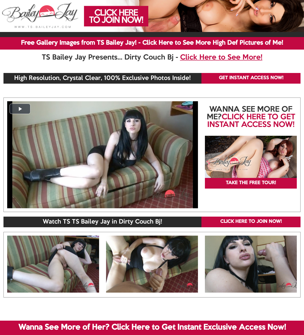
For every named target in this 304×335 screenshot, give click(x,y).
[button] (20, 109)
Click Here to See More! (221, 57)
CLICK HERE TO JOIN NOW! (251, 222)
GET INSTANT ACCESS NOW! (251, 78)
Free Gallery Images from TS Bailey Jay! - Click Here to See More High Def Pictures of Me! (152, 43)
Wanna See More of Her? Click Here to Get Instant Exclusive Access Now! (152, 327)
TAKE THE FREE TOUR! (251, 183)
